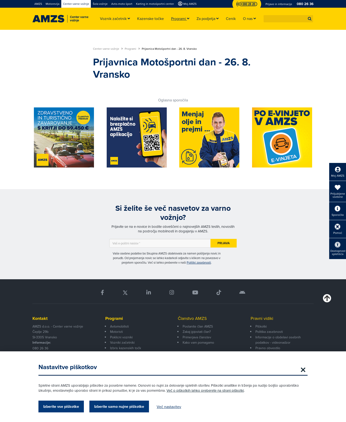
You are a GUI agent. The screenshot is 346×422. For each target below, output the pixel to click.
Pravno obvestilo (267, 348)
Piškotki (261, 326)
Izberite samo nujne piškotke (119, 406)
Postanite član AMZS (198, 326)
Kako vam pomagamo (198, 342)
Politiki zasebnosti (199, 262)
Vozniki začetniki (122, 342)
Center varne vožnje (108, 48)
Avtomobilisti (119, 326)
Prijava (223, 243)
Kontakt (40, 318)
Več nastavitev (169, 406)
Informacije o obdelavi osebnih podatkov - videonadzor (278, 340)
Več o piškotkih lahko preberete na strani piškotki (205, 390)
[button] (309, 18)
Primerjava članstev (197, 337)
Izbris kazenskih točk (125, 348)
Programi (132, 48)
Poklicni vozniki (121, 337)
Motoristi (116, 331)
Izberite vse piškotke (61, 406)
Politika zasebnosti (269, 331)
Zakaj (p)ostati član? (197, 331)
